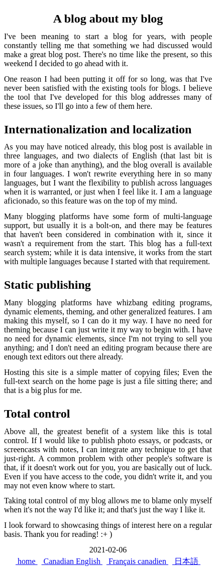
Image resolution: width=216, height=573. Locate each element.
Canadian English (72, 561)
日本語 (186, 561)
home (27, 561)
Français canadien (137, 561)
